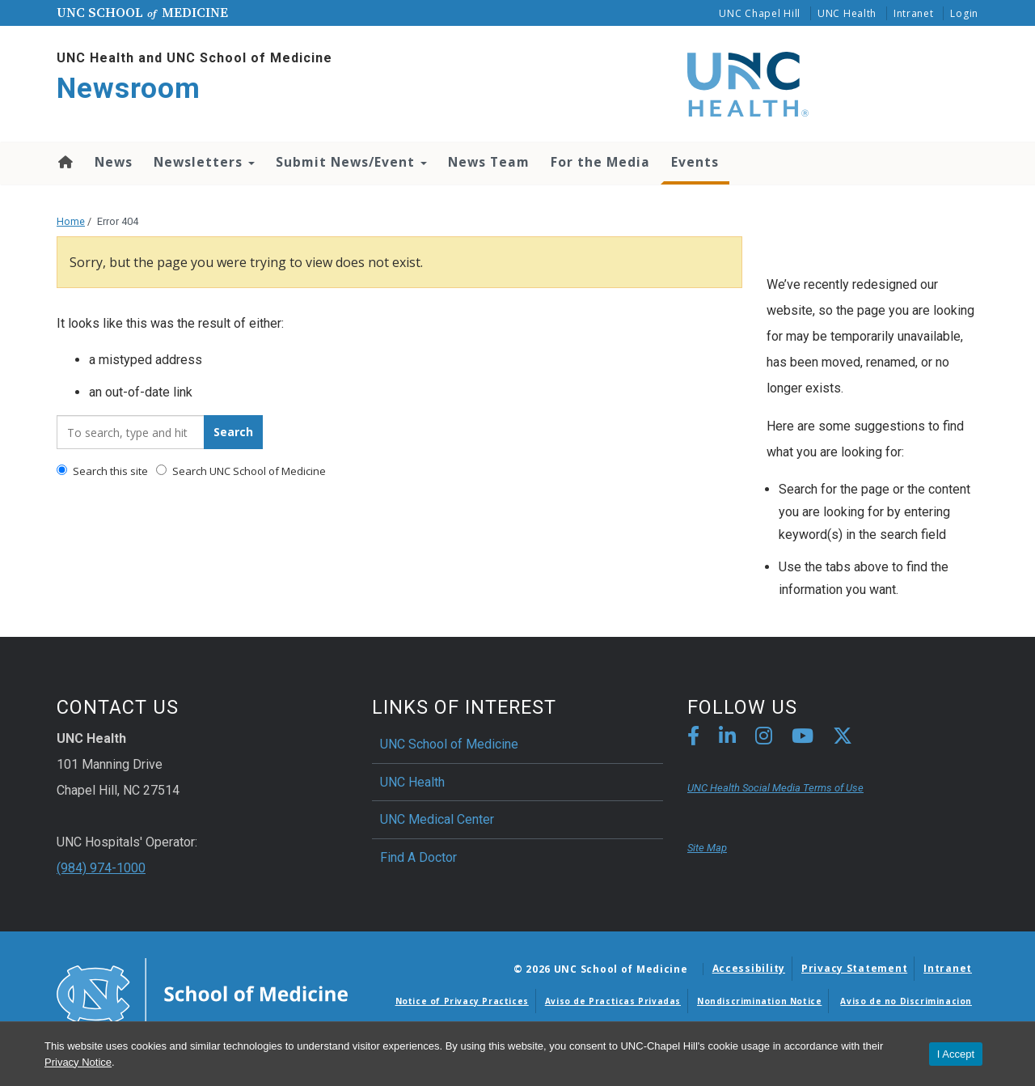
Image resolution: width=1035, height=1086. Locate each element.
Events (695, 162)
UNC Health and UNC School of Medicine (194, 58)
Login (964, 13)
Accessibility (748, 968)
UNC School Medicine (142, 12)
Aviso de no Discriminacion (906, 1001)
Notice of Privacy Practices (462, 1001)
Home (64, 161)
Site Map (707, 848)
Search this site (102, 471)
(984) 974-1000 (101, 868)
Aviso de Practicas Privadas (613, 1001)
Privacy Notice (78, 1062)
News (114, 162)
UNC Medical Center (437, 819)
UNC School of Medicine (449, 744)
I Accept (955, 1054)
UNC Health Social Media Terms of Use (775, 788)
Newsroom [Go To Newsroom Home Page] (129, 88)
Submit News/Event (351, 162)
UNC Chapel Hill (760, 13)
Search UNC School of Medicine (241, 471)
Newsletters (204, 162)
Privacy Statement (854, 968)
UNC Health (847, 13)
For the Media (600, 162)
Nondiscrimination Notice (759, 1001)
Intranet (913, 13)
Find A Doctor (418, 857)
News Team (489, 162)
